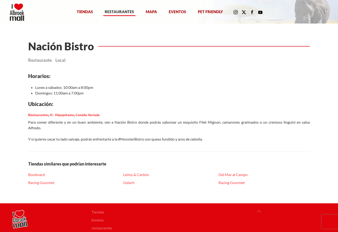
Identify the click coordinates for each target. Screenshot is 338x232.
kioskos (98, 220)
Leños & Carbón (136, 174)
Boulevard (36, 174)
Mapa (151, 11)
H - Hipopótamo (62, 115)
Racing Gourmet (41, 182)
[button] (259, 211)
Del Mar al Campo (233, 174)
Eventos (177, 11)
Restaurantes (119, 11)
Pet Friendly (210, 11)
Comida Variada (88, 115)
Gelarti (128, 182)
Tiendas (85, 11)
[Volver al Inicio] (18, 11)
